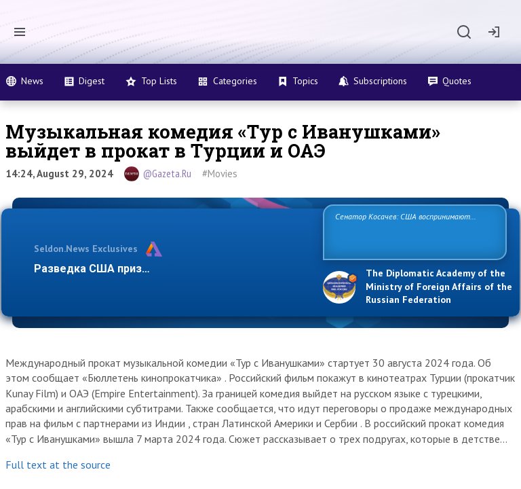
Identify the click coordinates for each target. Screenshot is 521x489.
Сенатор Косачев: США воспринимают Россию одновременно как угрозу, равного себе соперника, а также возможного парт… (412, 231)
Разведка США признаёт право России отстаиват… (171, 268)
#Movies (219, 173)
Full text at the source (58, 464)
